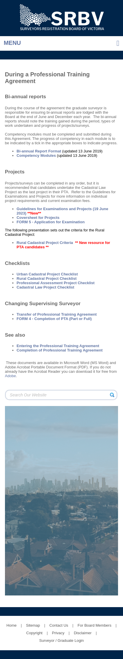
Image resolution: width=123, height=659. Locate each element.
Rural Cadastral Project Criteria (45, 242)
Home (11, 625)
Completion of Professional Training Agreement (60, 350)
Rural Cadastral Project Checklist (47, 278)
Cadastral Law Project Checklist (45, 287)
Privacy (58, 633)
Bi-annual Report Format (39, 151)
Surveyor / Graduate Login (61, 640)
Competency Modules (36, 155)
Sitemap (33, 625)
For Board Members (95, 625)
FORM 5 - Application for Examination (51, 222)
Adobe (10, 376)
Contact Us (58, 625)
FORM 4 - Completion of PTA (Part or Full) (54, 319)
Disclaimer (83, 633)
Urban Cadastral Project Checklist (47, 274)
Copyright (34, 633)
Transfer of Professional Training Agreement (57, 314)
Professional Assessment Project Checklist (56, 283)
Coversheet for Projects (38, 217)
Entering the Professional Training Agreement (58, 346)
